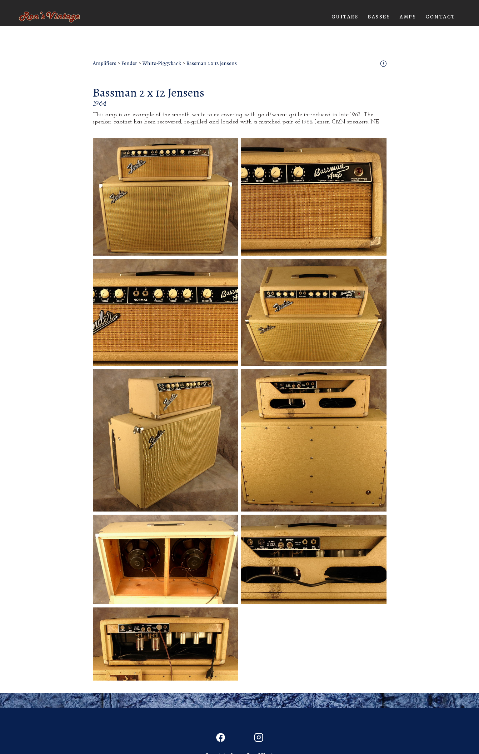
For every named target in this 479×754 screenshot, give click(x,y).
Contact (440, 16)
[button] (345, 16)
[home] (49, 17)
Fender (129, 63)
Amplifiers (104, 63)
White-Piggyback (161, 63)
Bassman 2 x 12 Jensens (211, 63)
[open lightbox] (165, 197)
